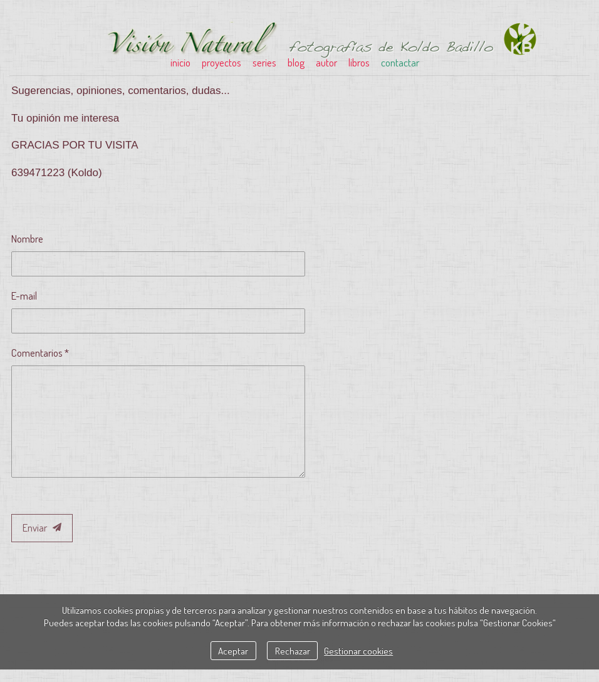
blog (296, 62)
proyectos (221, 62)
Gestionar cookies (358, 650)
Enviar (42, 527)
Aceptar (233, 650)
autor (326, 62)
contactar (400, 62)
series (264, 62)
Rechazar (292, 650)
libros (359, 62)
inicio (180, 62)
